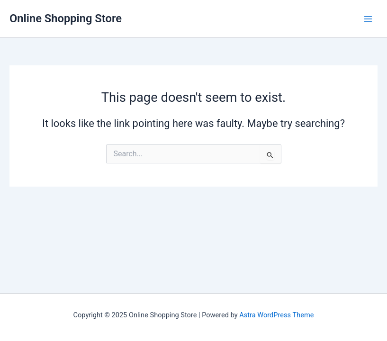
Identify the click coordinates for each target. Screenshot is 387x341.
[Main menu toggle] (368, 18)
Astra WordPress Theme (276, 315)
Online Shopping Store (65, 18)
